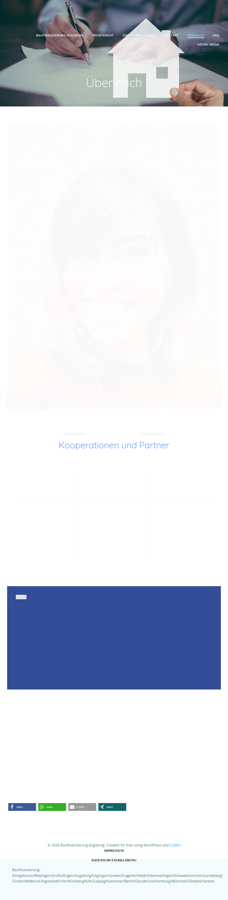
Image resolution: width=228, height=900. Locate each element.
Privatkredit (104, 34)
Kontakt (172, 34)
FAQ (217, 34)
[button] (22, 803)
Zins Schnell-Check (139, 34)
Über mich (196, 34)
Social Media (209, 43)
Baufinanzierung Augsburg (60, 34)
